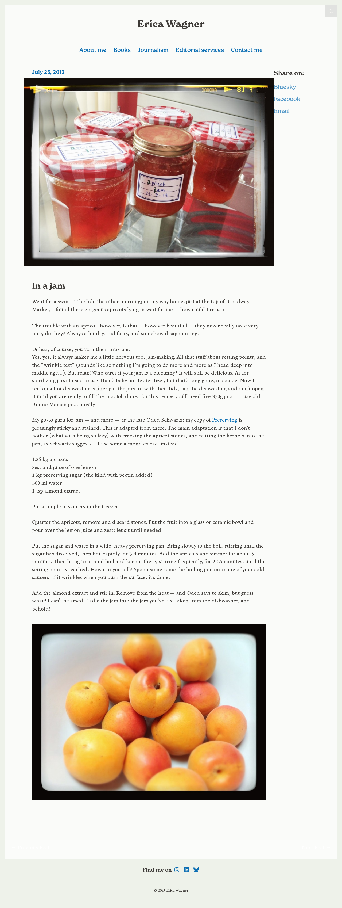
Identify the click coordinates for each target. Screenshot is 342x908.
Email (282, 111)
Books (122, 50)
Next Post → (316, 849)
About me (92, 50)
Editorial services (200, 50)
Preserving (224, 422)
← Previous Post (30, 849)
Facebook (287, 99)
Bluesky (285, 86)
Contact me (247, 50)
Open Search (331, 11)
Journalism (153, 50)
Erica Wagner (171, 24)
